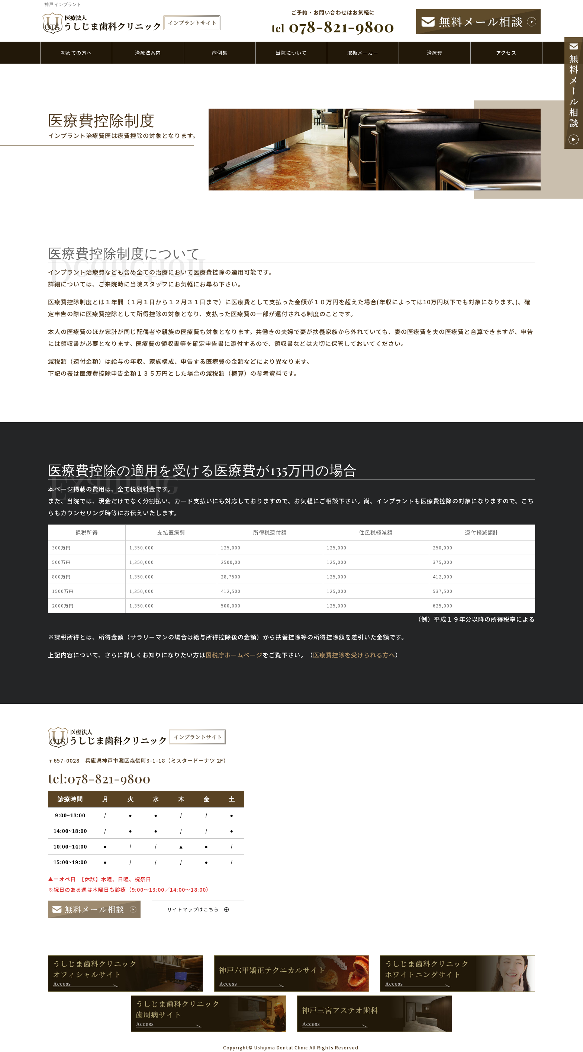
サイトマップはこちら (198, 909)
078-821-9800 (332, 26)
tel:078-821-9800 (99, 778)
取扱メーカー (363, 52)
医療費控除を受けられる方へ (354, 654)
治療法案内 (148, 52)
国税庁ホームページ (234, 654)
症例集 (220, 52)
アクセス (506, 52)
